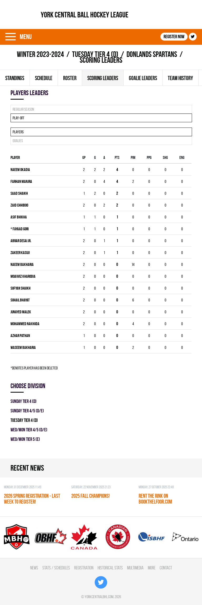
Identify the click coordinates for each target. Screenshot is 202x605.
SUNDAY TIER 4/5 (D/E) (27, 410)
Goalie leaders (143, 78)
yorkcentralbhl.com (99, 596)
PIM (133, 157)
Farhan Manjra (21, 181)
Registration (83, 567)
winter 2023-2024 (40, 54)
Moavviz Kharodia (23, 276)
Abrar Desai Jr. (21, 240)
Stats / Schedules (56, 567)
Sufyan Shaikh (21, 288)
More (151, 567)
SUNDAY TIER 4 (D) (24, 401)
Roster (70, 78)
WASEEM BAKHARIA (23, 347)
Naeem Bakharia (22, 264)
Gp (83, 157)
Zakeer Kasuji (20, 252)
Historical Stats (110, 567)
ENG (181, 157)
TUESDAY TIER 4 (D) (95, 54)
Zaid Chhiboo (19, 205)
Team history (180, 78)
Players (18, 132)
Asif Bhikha (19, 217)
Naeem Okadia (20, 169)
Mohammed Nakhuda (25, 323)
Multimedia (135, 567)
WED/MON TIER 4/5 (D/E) (29, 429)
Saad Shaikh (19, 193)
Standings (14, 78)
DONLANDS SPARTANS (152, 54)
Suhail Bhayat (20, 300)
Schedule (43, 78)
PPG (149, 157)
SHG (165, 157)
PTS (117, 157)
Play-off (18, 118)
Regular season (23, 109)
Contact (166, 567)
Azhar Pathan (20, 335)
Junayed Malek (21, 312)
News (34, 567)
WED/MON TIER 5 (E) (25, 439)
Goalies (18, 140)
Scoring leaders (102, 78)
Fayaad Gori (20, 229)
